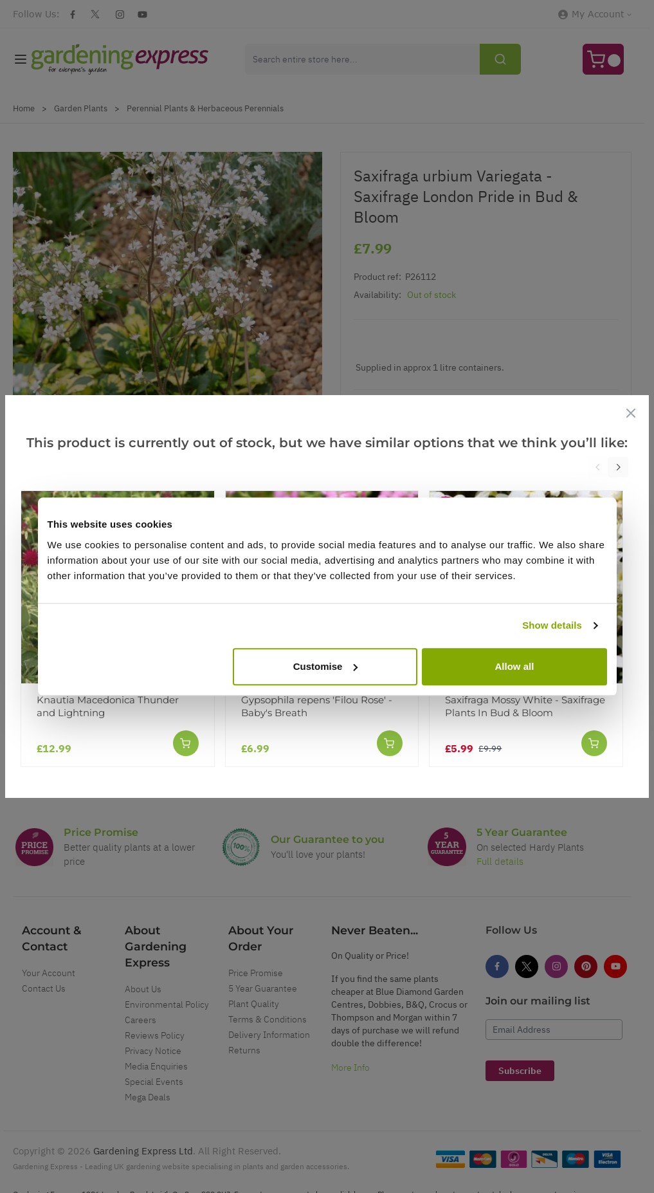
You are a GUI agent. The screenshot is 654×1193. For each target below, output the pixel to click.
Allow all (514, 666)
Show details (552, 625)
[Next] (618, 467)
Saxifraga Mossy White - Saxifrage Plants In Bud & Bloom (525, 706)
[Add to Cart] (186, 743)
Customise (325, 666)
